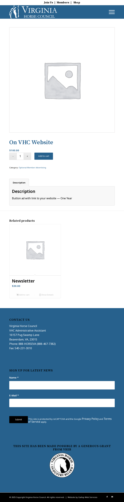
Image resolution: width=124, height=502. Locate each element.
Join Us (48, 2)
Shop (76, 2)
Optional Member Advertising (32, 167)
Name (14, 377)
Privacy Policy (90, 419)
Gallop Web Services (87, 497)
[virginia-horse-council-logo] (51, 12)
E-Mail (14, 395)
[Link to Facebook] (107, 496)
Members (63, 2)
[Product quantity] (20, 156)
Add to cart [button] (23, 294)
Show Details (46, 294)
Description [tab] (19, 182)
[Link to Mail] (112, 496)
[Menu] (110, 12)
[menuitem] (110, 12)
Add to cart (43, 156)
